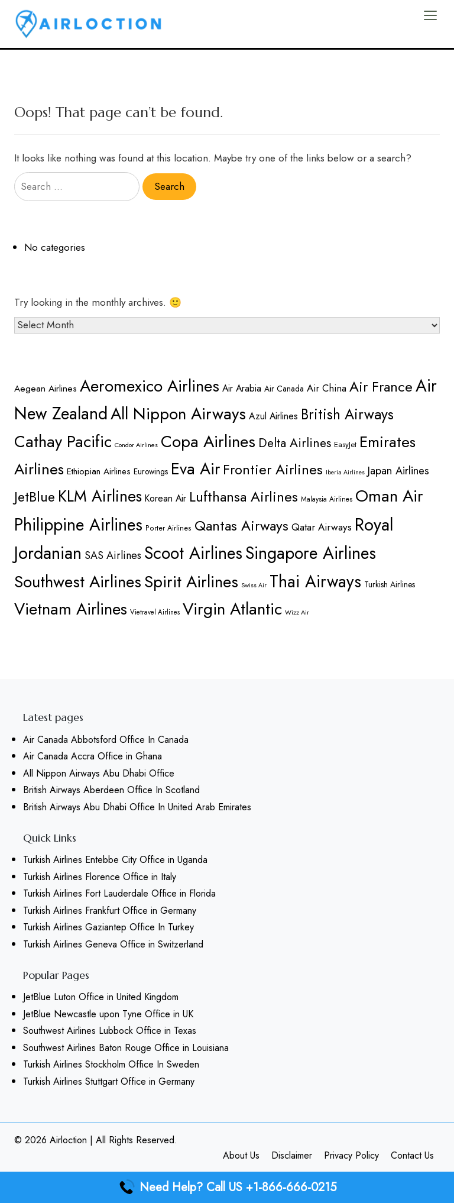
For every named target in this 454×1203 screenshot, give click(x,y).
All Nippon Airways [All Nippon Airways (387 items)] (178, 414)
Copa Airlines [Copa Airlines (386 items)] (208, 441)
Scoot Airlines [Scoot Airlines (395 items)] (193, 553)
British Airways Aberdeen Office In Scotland (111, 790)
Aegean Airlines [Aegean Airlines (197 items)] (45, 388)
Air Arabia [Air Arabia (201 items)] (241, 388)
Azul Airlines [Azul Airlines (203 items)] (273, 416)
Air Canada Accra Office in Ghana (92, 756)
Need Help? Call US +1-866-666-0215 (227, 1187)
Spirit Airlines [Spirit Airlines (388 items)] (191, 582)
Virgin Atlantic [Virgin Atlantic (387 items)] (232, 609)
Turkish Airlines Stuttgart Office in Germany (108, 1081)
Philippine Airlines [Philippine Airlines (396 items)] (78, 525)
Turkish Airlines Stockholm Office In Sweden (111, 1064)
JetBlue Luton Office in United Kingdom (101, 997)
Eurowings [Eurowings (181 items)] (151, 471)
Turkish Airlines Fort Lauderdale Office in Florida (119, 893)
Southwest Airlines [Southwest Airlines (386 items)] (77, 582)
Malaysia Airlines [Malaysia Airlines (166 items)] (326, 499)
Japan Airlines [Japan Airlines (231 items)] (398, 470)
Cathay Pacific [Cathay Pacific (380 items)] (63, 441)
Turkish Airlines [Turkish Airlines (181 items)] (389, 584)
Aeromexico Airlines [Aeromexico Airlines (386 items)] (149, 386)
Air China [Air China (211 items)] (326, 388)
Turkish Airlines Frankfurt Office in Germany (109, 910)
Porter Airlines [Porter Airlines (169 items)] (168, 528)
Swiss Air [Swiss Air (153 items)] (254, 585)
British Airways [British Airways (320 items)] (347, 414)
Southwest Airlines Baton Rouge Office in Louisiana (126, 1048)
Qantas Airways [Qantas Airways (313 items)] (241, 525)
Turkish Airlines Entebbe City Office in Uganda (115, 859)
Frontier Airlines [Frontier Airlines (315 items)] (273, 469)
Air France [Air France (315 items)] (381, 386)
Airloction (68, 1140)
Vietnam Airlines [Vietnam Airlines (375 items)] (70, 608)
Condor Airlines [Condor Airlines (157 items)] (136, 444)
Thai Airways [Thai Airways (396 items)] (315, 582)
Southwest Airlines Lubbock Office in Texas (109, 1030)
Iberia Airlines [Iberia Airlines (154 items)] (345, 472)
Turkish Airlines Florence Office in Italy (99, 877)
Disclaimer (291, 1155)
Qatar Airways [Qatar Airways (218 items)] (321, 527)
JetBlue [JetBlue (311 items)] (34, 497)
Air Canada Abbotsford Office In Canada (106, 739)
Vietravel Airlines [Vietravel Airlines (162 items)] (155, 612)
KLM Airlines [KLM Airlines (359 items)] (100, 495)
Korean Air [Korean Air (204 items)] (165, 498)
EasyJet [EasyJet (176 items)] (345, 444)
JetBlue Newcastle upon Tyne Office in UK (108, 1014)
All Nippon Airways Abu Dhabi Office (98, 773)
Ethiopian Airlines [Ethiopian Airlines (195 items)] (99, 471)
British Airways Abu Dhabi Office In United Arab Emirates (137, 807)
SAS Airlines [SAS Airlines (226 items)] (113, 555)
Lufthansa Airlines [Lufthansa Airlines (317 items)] (243, 496)
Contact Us (412, 1155)
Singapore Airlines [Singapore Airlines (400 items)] (310, 553)
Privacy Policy (351, 1155)
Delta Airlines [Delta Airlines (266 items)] (294, 443)
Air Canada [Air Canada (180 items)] (284, 388)
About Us (241, 1155)
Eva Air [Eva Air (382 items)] (195, 468)
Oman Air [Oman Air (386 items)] (389, 496)
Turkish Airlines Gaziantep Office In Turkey (108, 927)
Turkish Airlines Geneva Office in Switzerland (113, 944)
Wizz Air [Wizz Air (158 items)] (297, 612)
